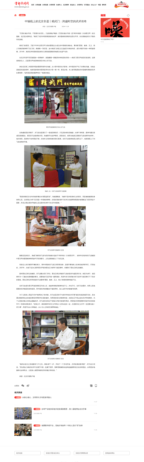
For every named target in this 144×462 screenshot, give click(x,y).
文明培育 (52, 5)
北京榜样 (66, 5)
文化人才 (94, 5)
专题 (99, 5)
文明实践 (45, 5)
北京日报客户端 (51, 26)
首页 (32, 5)
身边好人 (73, 5)
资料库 (104, 5)
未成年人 (59, 5)
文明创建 (38, 5)
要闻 (22, 15)
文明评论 (80, 5)
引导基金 (87, 5)
